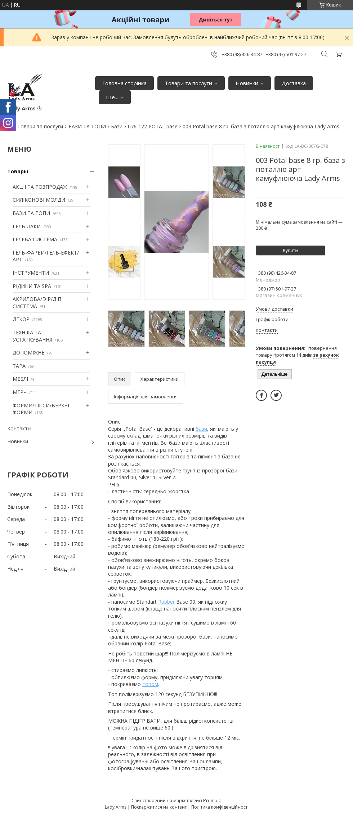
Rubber (166, 601)
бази (201, 428)
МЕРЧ (20, 392)
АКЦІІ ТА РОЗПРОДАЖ (40, 186)
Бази (116, 126)
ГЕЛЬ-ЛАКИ (27, 226)
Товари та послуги (188, 83)
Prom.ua (212, 800)
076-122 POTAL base (153, 126)
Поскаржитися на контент (159, 807)
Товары (17, 171)
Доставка (294, 83)
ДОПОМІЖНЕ (28, 352)
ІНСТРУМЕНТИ (31, 272)
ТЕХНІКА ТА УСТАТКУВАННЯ (32, 336)
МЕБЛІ (20, 378)
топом (150, 684)
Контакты (19, 428)
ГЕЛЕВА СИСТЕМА (35, 239)
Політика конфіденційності (220, 807)
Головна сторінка (124, 83)
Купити (290, 250)
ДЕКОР (21, 319)
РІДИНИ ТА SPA (32, 286)
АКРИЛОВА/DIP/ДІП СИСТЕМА (37, 303)
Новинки (247, 83)
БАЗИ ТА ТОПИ (87, 126)
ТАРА (19, 365)
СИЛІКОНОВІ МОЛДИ (39, 199)
